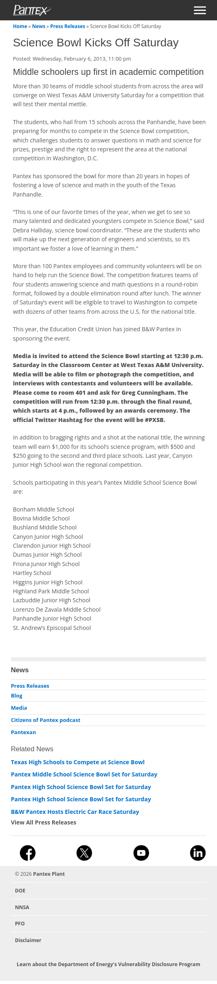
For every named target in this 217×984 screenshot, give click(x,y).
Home (20, 26)
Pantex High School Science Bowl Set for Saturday (81, 787)
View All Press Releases (44, 822)
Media (19, 707)
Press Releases (67, 26)
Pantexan (23, 732)
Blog (16, 695)
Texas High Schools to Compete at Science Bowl (78, 762)
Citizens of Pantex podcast (46, 720)
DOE (20, 890)
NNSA (22, 907)
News (39, 26)
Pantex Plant (49, 873)
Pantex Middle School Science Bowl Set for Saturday (84, 774)
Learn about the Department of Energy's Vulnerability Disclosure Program (108, 964)
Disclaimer (28, 940)
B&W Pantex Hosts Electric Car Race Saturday (75, 812)
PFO (20, 923)
